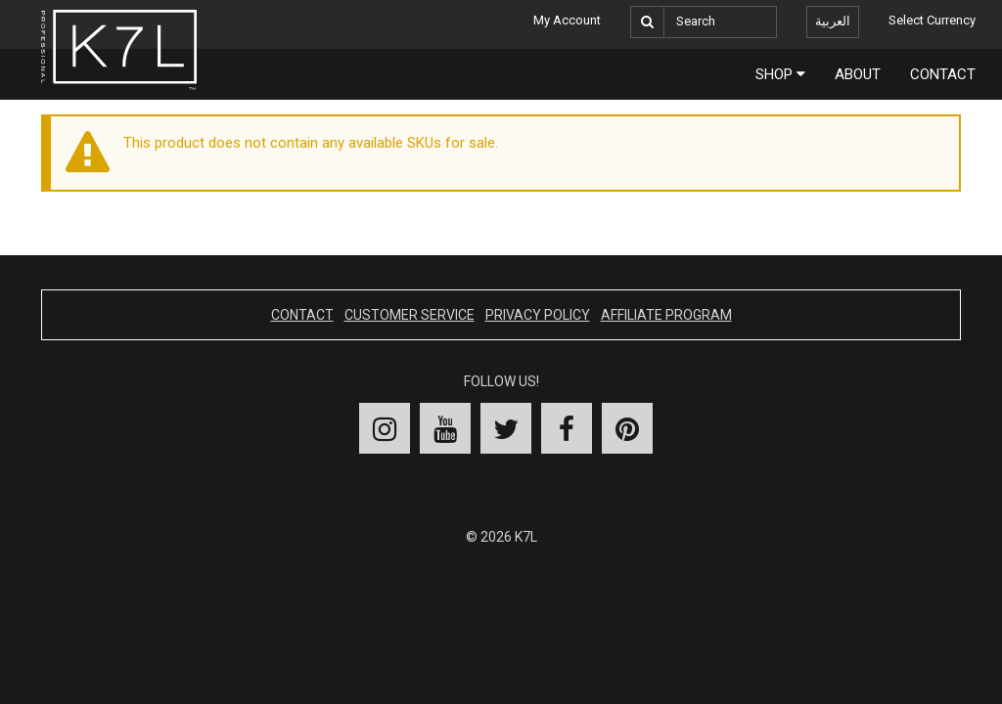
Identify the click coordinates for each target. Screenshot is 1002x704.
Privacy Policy (537, 315)
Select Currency (932, 20)
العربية (832, 21)
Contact (943, 74)
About (858, 74)
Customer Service (409, 315)
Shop (780, 74)
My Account (567, 20)
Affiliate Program (666, 315)
